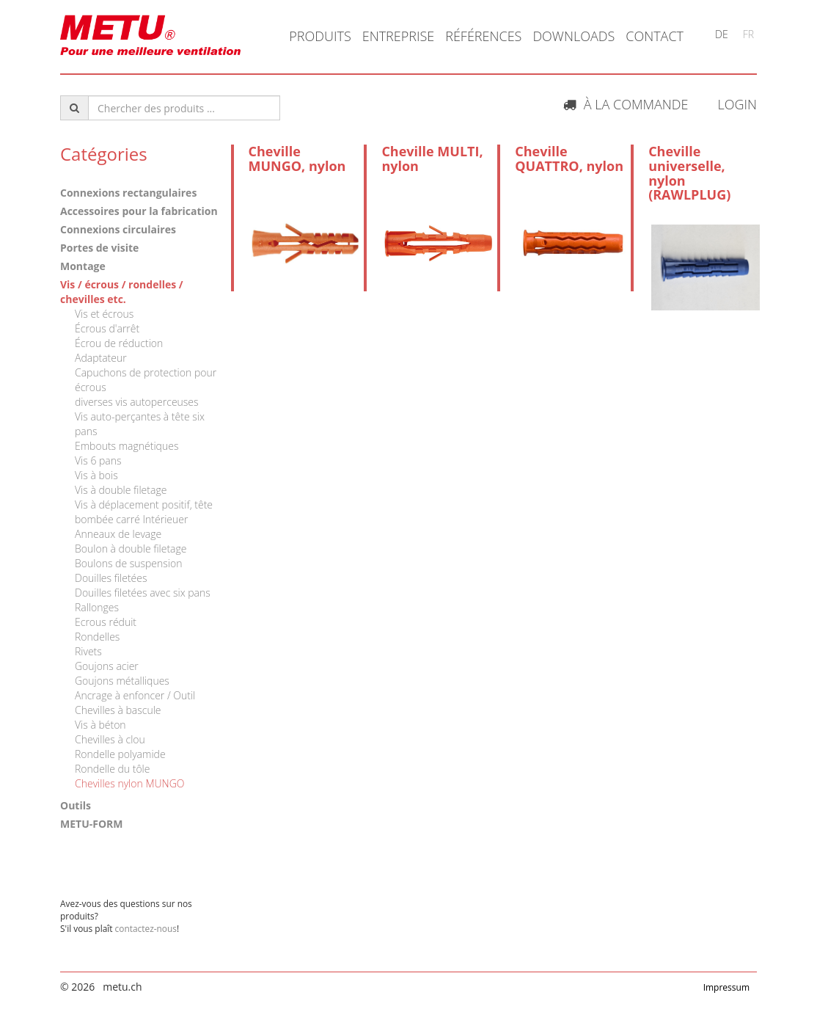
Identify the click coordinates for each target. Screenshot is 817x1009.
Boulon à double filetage (131, 549)
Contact (655, 36)
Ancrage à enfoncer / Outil (135, 695)
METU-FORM (91, 824)
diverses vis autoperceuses (137, 402)
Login (737, 104)
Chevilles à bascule (118, 710)
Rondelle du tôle (112, 769)
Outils (75, 805)
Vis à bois (96, 475)
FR (748, 34)
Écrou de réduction (119, 343)
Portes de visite (99, 248)
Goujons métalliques (122, 681)
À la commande (625, 104)
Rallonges (97, 607)
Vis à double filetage (120, 490)
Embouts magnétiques (126, 446)
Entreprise (398, 36)
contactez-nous (146, 928)
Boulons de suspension (128, 563)
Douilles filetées (111, 578)
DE (721, 34)
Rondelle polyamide (120, 754)
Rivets (88, 651)
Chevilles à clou (110, 739)
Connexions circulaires (118, 229)
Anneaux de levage (118, 534)
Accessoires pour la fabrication (139, 211)
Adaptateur (101, 358)
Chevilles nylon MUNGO (129, 783)
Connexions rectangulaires (128, 193)
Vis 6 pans (98, 460)
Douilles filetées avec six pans (142, 593)
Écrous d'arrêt (107, 328)
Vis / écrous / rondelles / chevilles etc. (121, 291)
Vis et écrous (104, 314)
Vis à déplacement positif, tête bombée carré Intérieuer (144, 512)
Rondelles (97, 637)
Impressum (726, 987)
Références (483, 36)
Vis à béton (100, 725)
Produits (320, 36)
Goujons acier (107, 666)
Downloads (573, 36)
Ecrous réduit (105, 622)
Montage (83, 266)
